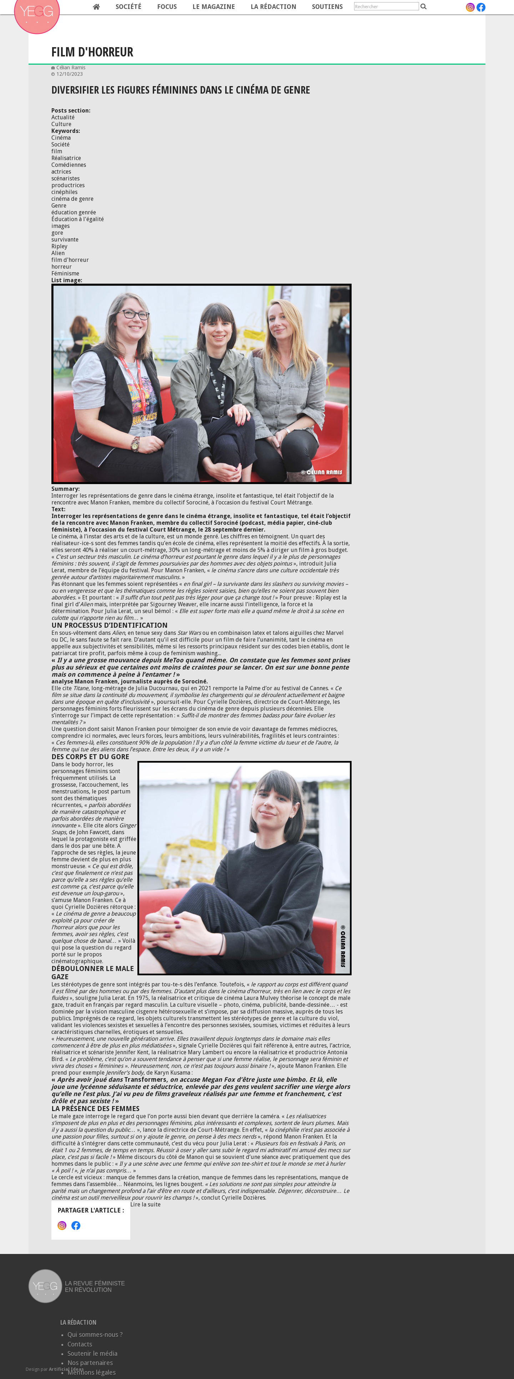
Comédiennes (68, 164)
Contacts (79, 1344)
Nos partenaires (90, 1362)
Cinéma (61, 137)
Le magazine (213, 6)
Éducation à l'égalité (77, 219)
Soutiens (327, 6)
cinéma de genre (72, 198)
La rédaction (273, 6)
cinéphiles (64, 192)
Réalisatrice (66, 158)
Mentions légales (91, 1372)
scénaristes (65, 178)
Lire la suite (145, 1204)
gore (57, 232)
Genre (58, 205)
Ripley (59, 246)
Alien (58, 253)
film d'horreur (70, 260)
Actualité (63, 117)
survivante (65, 239)
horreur (61, 266)
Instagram (61, 1225)
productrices (68, 185)
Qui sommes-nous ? (95, 1334)
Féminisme (65, 273)
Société (128, 6)
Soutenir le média (92, 1353)
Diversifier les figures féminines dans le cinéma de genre (180, 89)
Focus (167, 6)
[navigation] (188, 7)
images (60, 226)
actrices (61, 171)
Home (96, 7)
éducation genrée (73, 212)
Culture (61, 124)
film (56, 151)
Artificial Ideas (66, 1369)
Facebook (75, 1225)
